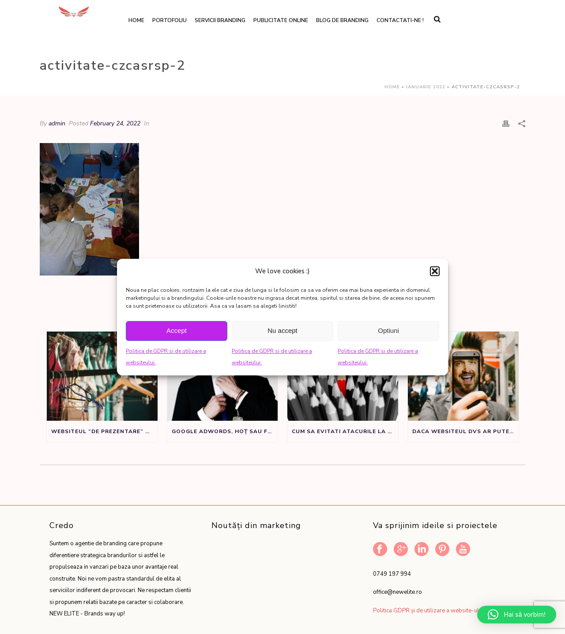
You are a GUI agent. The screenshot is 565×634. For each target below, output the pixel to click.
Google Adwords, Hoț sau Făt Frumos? (225, 431)
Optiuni (388, 330)
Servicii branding (220, 20)
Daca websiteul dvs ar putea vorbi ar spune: (465, 431)
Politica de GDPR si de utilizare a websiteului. (166, 356)
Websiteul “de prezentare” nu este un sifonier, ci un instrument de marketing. (104, 431)
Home (136, 20)
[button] (434, 271)
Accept (176, 330)
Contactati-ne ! (400, 20)
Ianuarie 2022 (425, 87)
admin (57, 123)
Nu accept (282, 330)
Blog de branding (342, 20)
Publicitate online (280, 20)
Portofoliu (169, 20)
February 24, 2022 (115, 123)
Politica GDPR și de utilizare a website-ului (428, 611)
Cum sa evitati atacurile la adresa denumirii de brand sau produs (345, 431)
